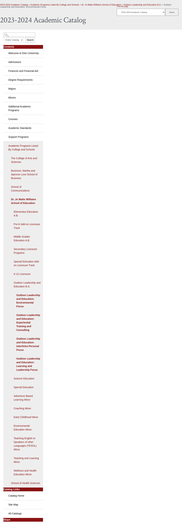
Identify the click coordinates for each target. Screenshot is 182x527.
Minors (12, 97)
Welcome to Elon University (23, 53)
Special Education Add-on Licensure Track (26, 263)
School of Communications (20, 188)
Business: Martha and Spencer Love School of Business (24, 174)
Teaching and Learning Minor (26, 460)
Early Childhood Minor (26, 417)
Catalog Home (16, 495)
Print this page (122, 6)
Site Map (13, 504)
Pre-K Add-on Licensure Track (27, 226)
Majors (12, 88)
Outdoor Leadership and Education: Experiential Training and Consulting (28, 322)
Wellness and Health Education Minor (25, 472)
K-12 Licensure (22, 274)
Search (30, 40)
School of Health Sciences (25, 483)
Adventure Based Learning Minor (23, 398)
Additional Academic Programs (19, 108)
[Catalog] (141, 12)
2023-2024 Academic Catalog (14, 5)
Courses (13, 119)
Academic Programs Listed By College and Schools (54, 5)
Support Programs (18, 136)
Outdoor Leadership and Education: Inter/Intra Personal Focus (28, 344)
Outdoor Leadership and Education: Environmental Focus (28, 301)
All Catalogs (15, 513)
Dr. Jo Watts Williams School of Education (101, 5)
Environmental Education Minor (23, 427)
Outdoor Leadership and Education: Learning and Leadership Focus (28, 364)
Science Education (24, 378)
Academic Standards (19, 128)
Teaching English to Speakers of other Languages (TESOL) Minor (25, 444)
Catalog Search (9, 33)
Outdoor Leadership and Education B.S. (142, 5)
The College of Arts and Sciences (24, 160)
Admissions (14, 62)
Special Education (24, 387)
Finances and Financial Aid (23, 71)
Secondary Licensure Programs (25, 251)
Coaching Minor (22, 408)
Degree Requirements (20, 79)
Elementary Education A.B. (26, 213)
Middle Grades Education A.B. (22, 238)
